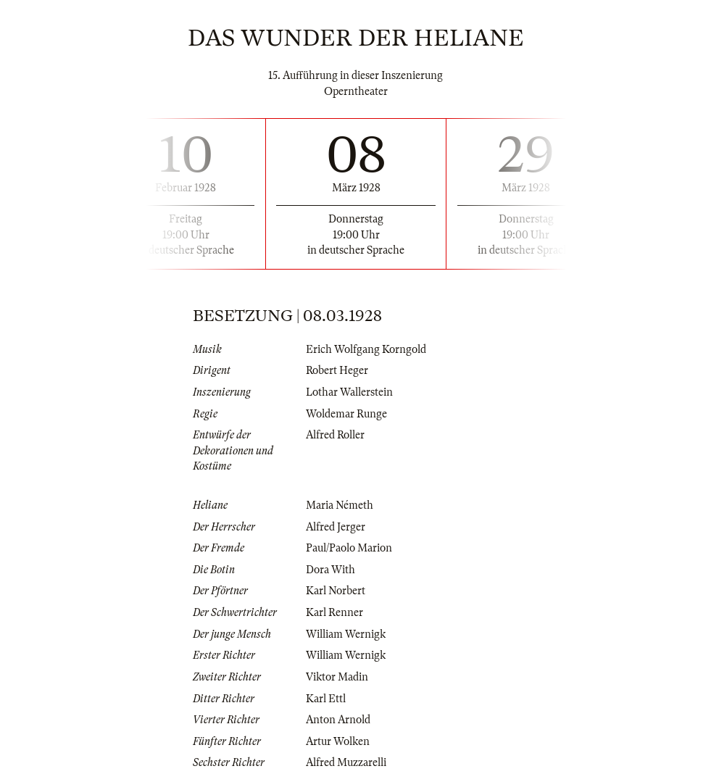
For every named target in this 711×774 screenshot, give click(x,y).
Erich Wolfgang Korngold (366, 349)
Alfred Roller (335, 435)
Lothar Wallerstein (349, 392)
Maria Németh (339, 505)
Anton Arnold (338, 719)
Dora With (330, 569)
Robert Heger (337, 370)
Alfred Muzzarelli (346, 762)
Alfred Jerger (335, 527)
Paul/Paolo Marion (349, 548)
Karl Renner (334, 612)
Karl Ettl (326, 698)
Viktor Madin (337, 677)
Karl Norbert (335, 590)
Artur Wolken (338, 741)
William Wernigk (346, 634)
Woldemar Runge (346, 414)
